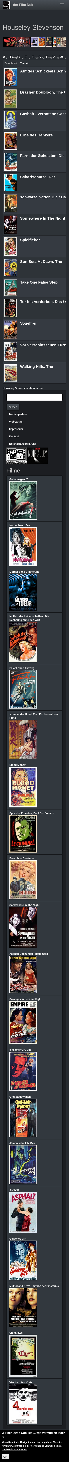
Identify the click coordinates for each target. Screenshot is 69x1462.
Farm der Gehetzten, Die (42, 155)
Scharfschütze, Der (37, 177)
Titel (24, 63)
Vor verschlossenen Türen (44, 345)
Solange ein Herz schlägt (24, 999)
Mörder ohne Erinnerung (24, 571)
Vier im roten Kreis (20, 1382)
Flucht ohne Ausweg (21, 668)
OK (5, 1457)
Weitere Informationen (14, 1450)
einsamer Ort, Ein (20, 1049)
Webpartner (16, 421)
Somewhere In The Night (42, 218)
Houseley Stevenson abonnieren (23, 388)
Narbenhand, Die (19, 525)
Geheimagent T (18, 479)
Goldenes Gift (17, 1238)
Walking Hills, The (36, 366)
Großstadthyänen (20, 1096)
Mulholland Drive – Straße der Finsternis (34, 1286)
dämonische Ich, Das (22, 1143)
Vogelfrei (28, 323)
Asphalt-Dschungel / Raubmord (28, 953)
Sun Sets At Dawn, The (41, 261)
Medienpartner (18, 414)
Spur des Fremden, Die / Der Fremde (31, 813)
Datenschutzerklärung (22, 443)
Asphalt (14, 1190)
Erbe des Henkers (36, 135)
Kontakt (14, 436)
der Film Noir (23, 5)
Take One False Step (39, 282)
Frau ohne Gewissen (22, 858)
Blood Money (17, 764)
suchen (13, 407)
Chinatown (16, 1332)
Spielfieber (30, 240)
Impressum (16, 429)
